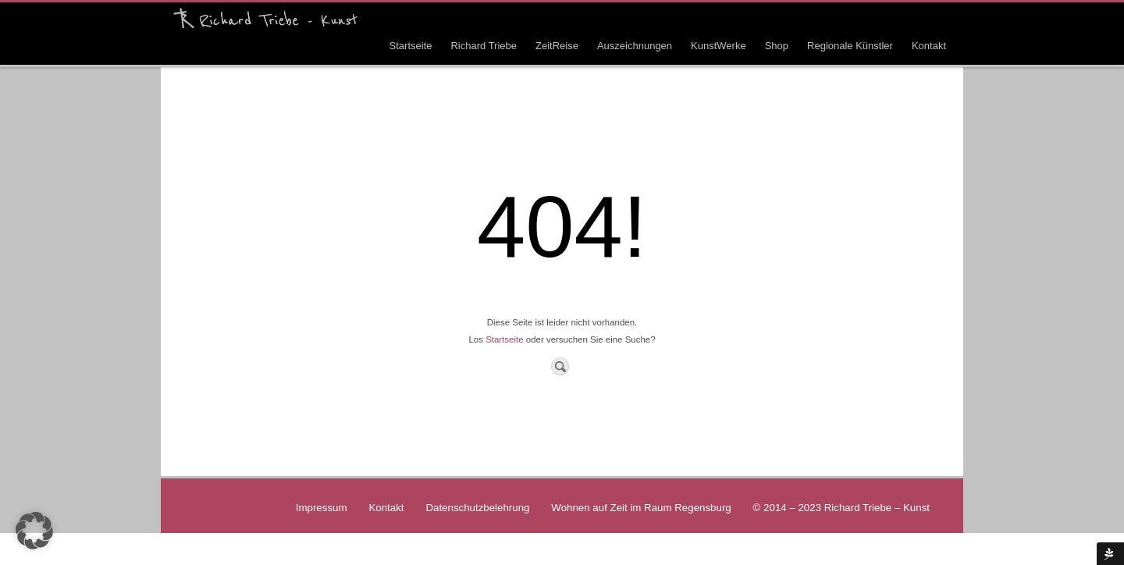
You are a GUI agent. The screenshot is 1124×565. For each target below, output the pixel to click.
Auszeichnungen (634, 46)
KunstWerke (718, 46)
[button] (34, 530)
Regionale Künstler (850, 46)
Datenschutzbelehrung (477, 507)
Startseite (410, 46)
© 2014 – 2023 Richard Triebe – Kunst (841, 507)
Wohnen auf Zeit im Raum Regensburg (641, 507)
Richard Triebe (483, 46)
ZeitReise (556, 46)
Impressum (321, 507)
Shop (776, 46)
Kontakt (929, 46)
